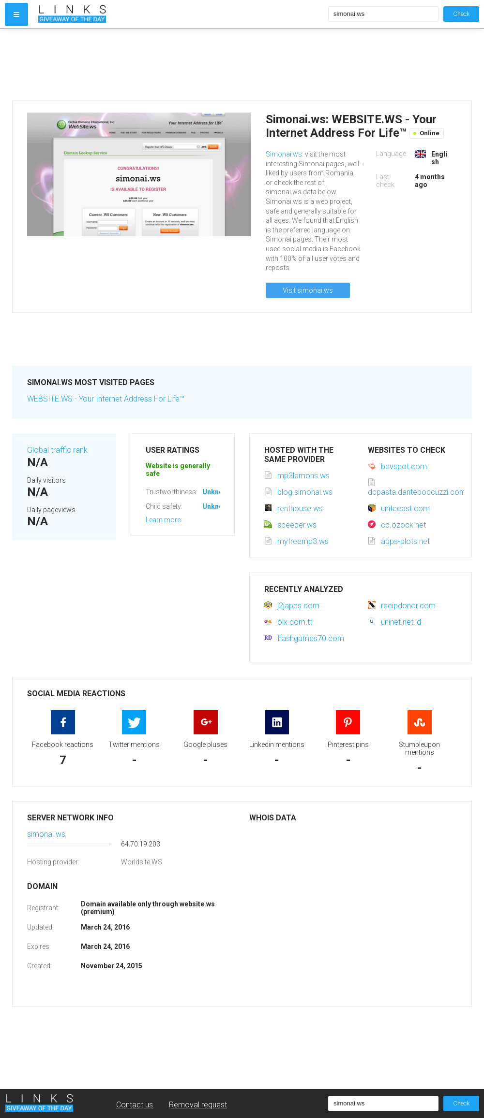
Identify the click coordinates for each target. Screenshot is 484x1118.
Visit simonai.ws (308, 290)
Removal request (198, 1104)
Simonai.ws (284, 154)
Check (461, 13)
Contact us (134, 1104)
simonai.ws (46, 834)
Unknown (217, 492)
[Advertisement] (181, 64)
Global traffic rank (57, 450)
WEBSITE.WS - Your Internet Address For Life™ (105, 398)
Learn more (163, 520)
